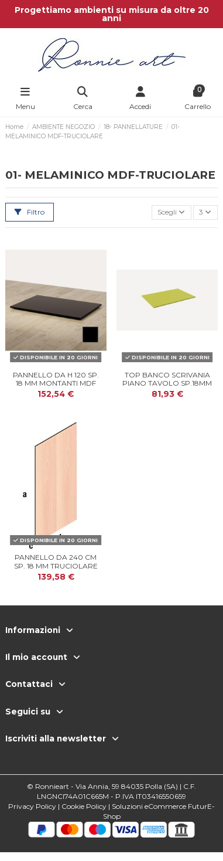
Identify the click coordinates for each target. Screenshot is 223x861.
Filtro (29, 211)
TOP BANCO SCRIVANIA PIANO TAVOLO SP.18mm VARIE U (167, 383)
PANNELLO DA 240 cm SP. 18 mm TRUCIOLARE (56, 561)
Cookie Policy (84, 806)
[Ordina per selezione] (171, 212)
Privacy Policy (32, 806)
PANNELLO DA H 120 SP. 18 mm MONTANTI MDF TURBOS (56, 383)
